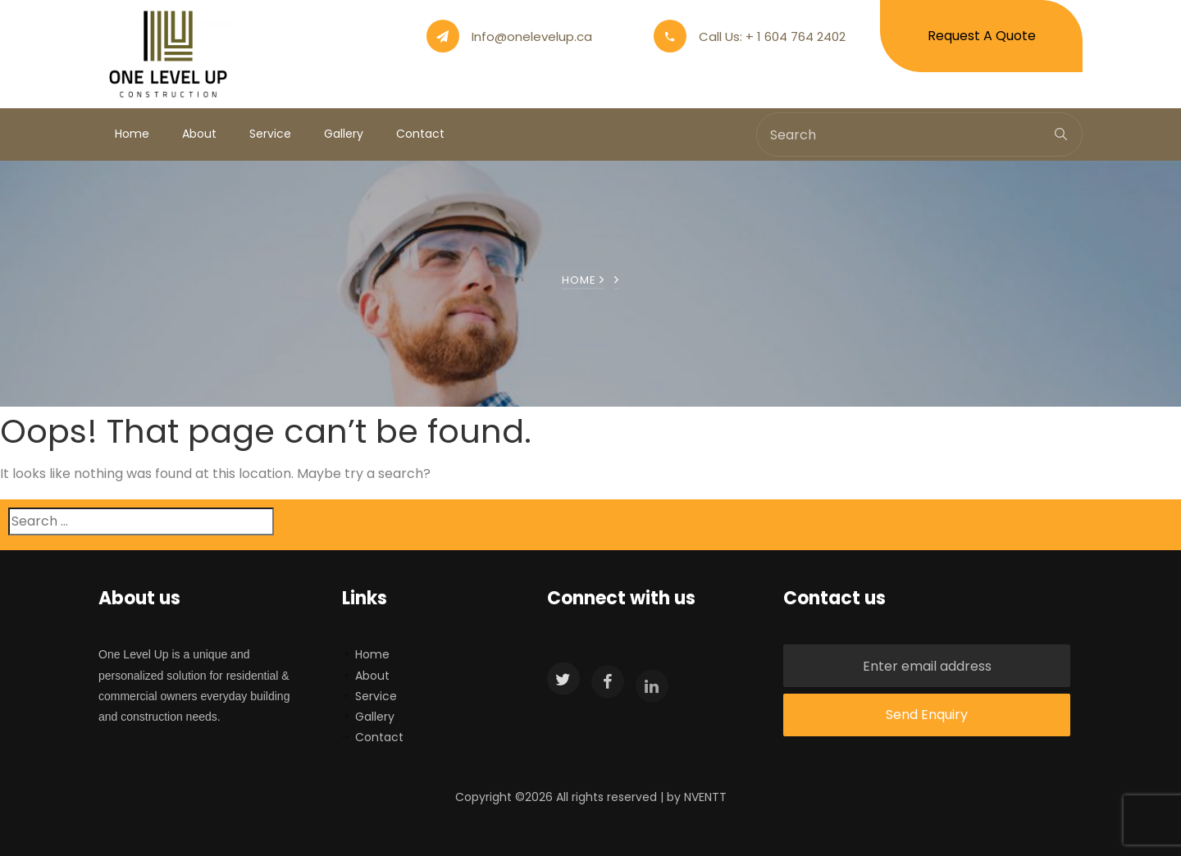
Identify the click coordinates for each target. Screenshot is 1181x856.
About (199, 133)
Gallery (343, 133)
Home (132, 133)
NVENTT (705, 797)
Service (270, 133)
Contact (420, 133)
